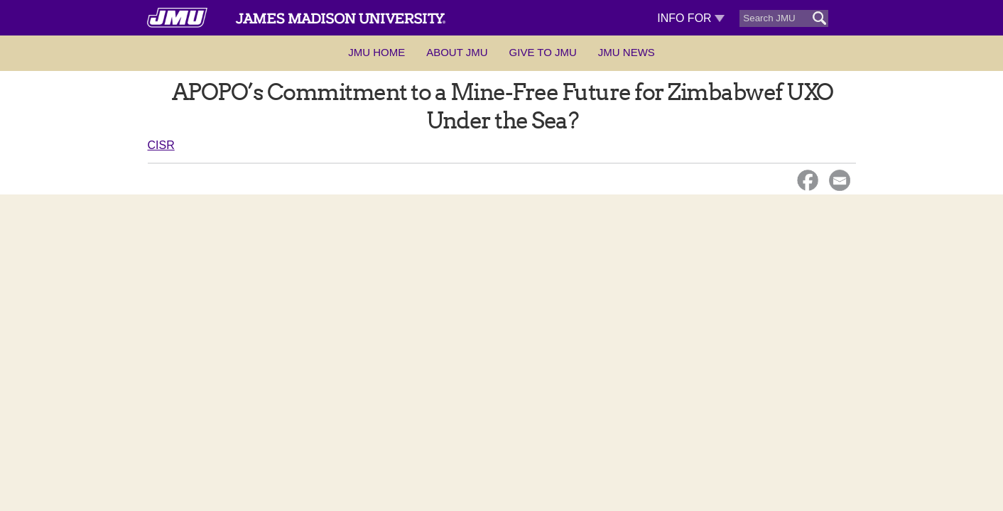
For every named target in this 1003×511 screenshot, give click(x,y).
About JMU (456, 52)
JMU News (626, 52)
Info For (691, 18)
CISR (161, 145)
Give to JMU (543, 52)
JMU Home (376, 52)
